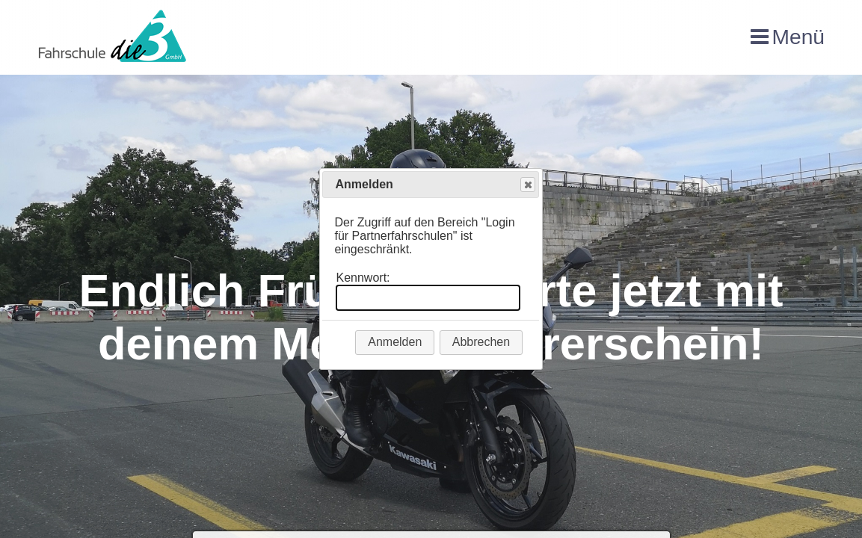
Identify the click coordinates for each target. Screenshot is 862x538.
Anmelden (395, 342)
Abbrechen (481, 342)
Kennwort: (363, 277)
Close (527, 185)
